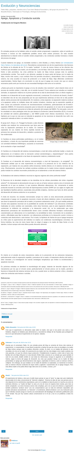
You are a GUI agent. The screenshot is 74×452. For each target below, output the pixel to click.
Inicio (37, 431)
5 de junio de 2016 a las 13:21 (21, 342)
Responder (9, 336)
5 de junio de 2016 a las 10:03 (26, 327)
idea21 (8, 375)
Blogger (43, 450)
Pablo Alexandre (11, 327)
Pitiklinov (14, 440)
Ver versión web (37, 435)
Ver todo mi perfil (15, 443)
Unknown (9, 342)
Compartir (5, 317)
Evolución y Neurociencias (20, 6)
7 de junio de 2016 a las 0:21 (20, 375)
